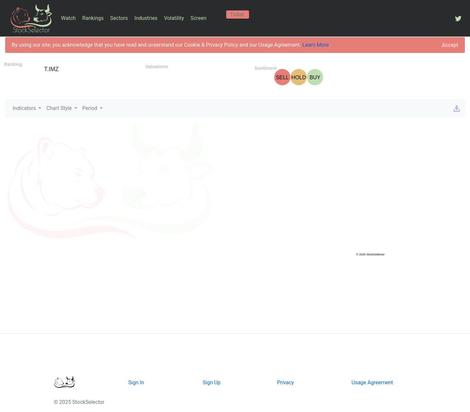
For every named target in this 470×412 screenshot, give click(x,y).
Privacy (285, 382)
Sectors (119, 18)
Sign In (136, 382)
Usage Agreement (372, 382)
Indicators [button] (25, 108)
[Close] (450, 45)
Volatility (174, 18)
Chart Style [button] (59, 108)
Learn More (316, 45)
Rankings (92, 18)
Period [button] (90, 108)
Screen (199, 18)
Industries (146, 18)
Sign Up (212, 382)
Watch (68, 18)
